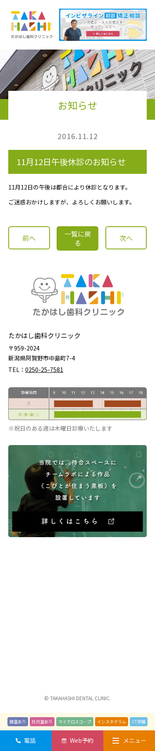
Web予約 (81, 740)
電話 (30, 740)
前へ (29, 238)
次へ (126, 238)
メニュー (129, 740)
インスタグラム (111, 721)
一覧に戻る (77, 238)
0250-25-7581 (44, 369)
